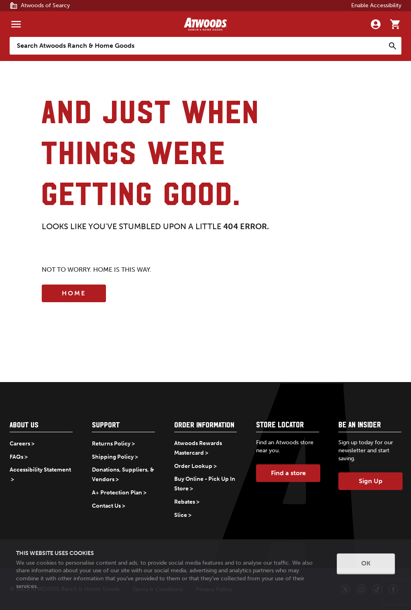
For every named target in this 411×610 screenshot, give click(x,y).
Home (74, 293)
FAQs (16, 456)
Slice (180, 515)
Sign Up (371, 481)
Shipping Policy (113, 456)
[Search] (393, 46)
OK (365, 563)
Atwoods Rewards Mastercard (198, 448)
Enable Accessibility (376, 5)
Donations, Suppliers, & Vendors (123, 474)
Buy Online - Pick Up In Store (204, 484)
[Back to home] (205, 24)
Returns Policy (111, 443)
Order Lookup (193, 466)
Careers (20, 443)
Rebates (184, 501)
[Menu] (16, 24)
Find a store (288, 473)
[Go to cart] (395, 24)
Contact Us (106, 505)
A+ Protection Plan (117, 492)
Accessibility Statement (40, 469)
